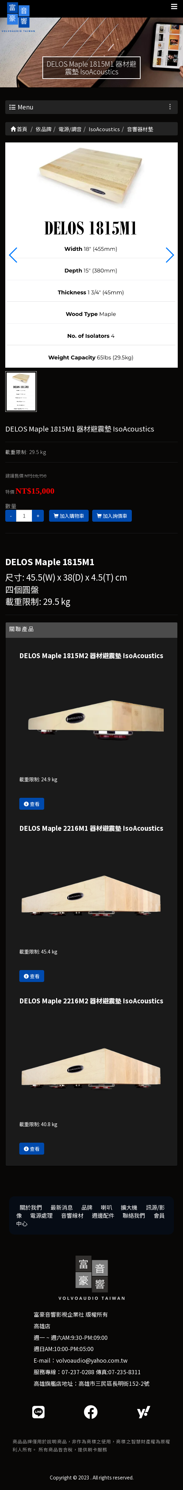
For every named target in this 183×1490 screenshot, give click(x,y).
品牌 (87, 1207)
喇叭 (106, 1207)
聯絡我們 (134, 1215)
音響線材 (72, 1215)
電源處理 (41, 1215)
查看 (32, 803)
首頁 (19, 129)
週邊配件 (103, 1215)
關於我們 (31, 1207)
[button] (169, 255)
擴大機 (129, 1207)
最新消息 (61, 1207)
